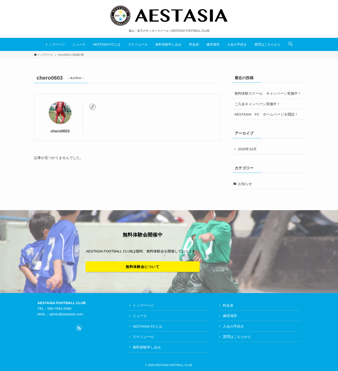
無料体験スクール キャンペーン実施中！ (267, 93)
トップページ (143, 305)
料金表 (228, 305)
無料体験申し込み (147, 347)
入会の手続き (233, 326)
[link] (92, 107)
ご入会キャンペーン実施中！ (257, 104)
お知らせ (245, 184)
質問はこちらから (237, 337)
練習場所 (230, 316)
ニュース (140, 316)
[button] (290, 44)
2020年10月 (247, 149)
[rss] (79, 328)
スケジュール (143, 337)
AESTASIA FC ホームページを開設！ (266, 114)
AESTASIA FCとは (147, 326)
